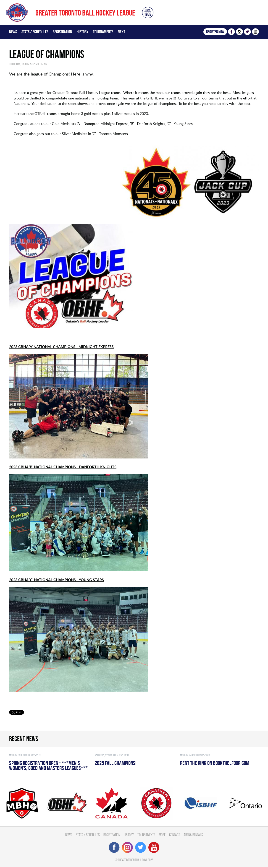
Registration (62, 31)
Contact (174, 835)
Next (121, 31)
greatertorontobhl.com (132, 860)
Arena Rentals (193, 835)
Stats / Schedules (34, 31)
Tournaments (103, 31)
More (162, 835)
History (82, 31)
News (13, 31)
